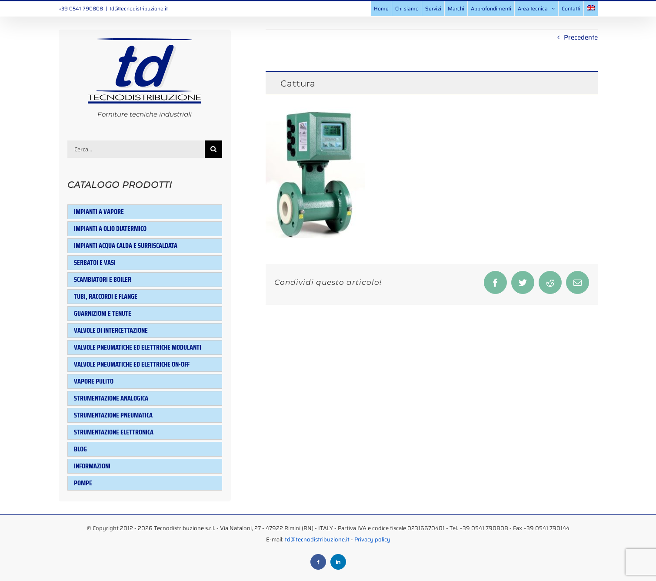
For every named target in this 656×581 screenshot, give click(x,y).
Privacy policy (372, 539)
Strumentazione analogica (111, 398)
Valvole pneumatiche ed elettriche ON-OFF (132, 364)
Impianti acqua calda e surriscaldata (125, 245)
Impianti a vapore (99, 211)
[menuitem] (591, 8)
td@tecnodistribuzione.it (139, 8)
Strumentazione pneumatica (113, 415)
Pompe (83, 482)
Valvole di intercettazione (111, 330)
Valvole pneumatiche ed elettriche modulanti (137, 347)
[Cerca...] (136, 149)
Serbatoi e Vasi (95, 262)
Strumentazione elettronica (113, 432)
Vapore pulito (93, 381)
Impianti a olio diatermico (110, 228)
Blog (80, 449)
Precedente (581, 37)
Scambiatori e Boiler (102, 279)
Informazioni (92, 466)
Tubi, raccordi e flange (105, 296)
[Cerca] (213, 149)
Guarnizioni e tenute (102, 313)
